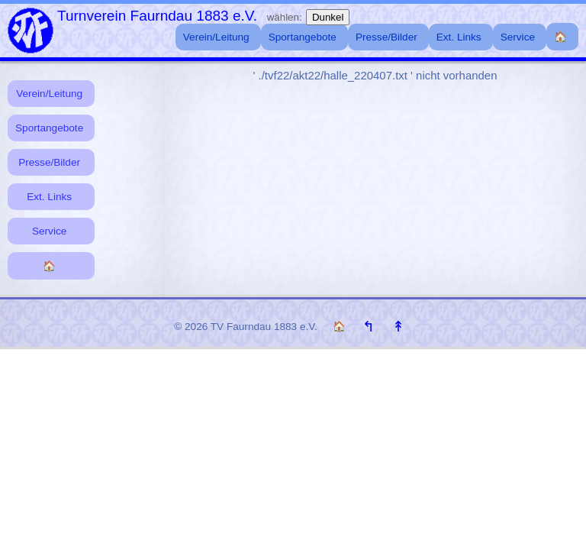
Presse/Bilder (49, 162)
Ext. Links (49, 196)
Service (49, 231)
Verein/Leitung (49, 93)
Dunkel (328, 17)
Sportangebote (49, 128)
